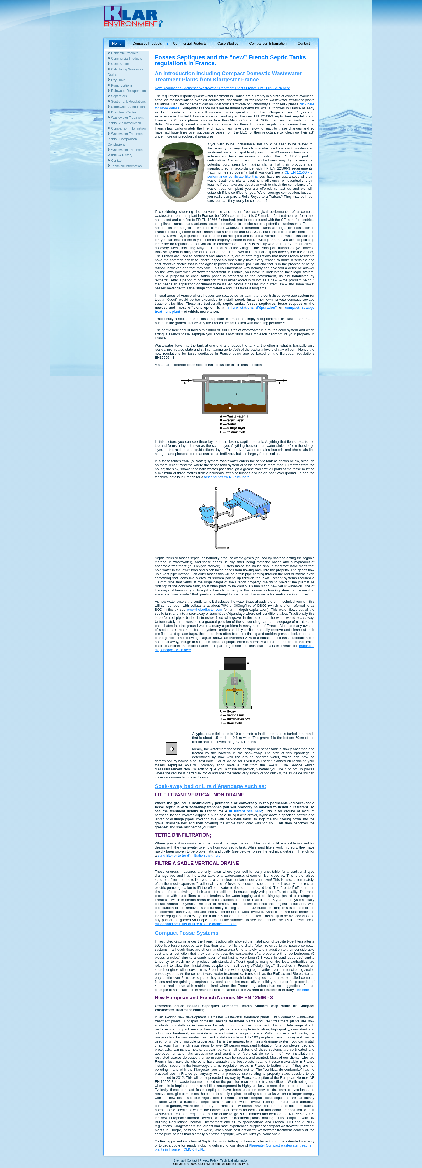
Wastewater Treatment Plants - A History (125, 152)
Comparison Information (268, 43)
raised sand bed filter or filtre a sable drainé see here (196, 924)
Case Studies (227, 43)
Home (117, 43)
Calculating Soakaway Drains (125, 72)
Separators (119, 96)
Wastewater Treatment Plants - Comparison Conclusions (125, 139)
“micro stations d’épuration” (252, 308)
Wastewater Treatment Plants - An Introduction (125, 120)
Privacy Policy (209, 1160)
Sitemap (179, 1160)
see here (302, 990)
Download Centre (123, 112)
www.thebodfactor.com (204, 610)
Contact (304, 43)
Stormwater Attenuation (128, 107)
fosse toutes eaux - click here (226, 477)
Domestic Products (147, 43)
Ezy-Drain (118, 80)
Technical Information (126, 166)
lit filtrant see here (245, 811)
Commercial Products (189, 43)
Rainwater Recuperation (128, 91)
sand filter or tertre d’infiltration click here (189, 855)
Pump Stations (121, 85)
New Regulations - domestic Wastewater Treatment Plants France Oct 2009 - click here (222, 88)
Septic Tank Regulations (128, 101)
